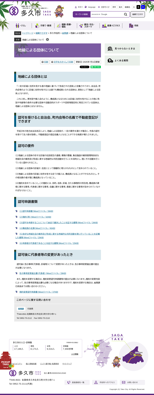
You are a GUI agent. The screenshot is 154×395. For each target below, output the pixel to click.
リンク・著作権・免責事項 (49, 364)
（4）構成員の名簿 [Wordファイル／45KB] (37, 228)
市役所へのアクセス (107, 382)
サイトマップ (67, 364)
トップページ (27, 33)
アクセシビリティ (16, 364)
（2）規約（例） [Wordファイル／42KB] (35, 217)
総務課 (65, 33)
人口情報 (74, 354)
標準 (114, 7)
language (92, 7)
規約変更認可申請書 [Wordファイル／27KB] (38, 292)
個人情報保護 (31, 364)
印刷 (46, 62)
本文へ (80, 7)
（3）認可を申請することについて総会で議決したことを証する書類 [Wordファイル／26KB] (58, 223)
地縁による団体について (33, 40)
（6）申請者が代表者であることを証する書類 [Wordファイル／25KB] (49, 243)
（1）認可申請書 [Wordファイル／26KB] (36, 211)
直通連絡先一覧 (78, 382)
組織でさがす (137, 14)
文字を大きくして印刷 (63, 62)
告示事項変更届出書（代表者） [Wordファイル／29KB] (42, 273)
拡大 (120, 7)
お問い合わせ (132, 382)
